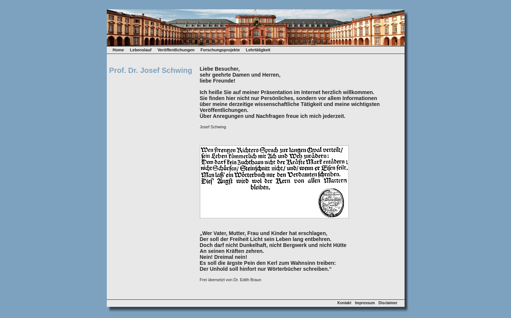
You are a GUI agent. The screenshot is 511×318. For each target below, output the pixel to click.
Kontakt (344, 303)
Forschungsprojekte (220, 50)
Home (118, 50)
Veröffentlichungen (176, 50)
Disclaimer (388, 303)
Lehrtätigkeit (258, 50)
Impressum (365, 303)
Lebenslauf (140, 50)
